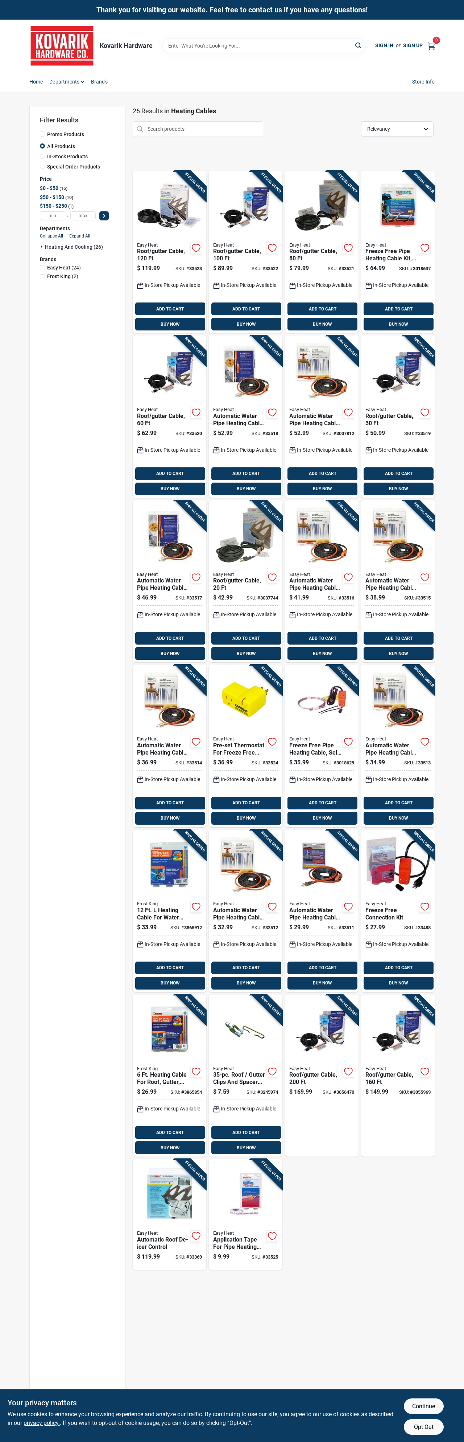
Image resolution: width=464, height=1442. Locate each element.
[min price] (52, 215)
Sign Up (413, 45)
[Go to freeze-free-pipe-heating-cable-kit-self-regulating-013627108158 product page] (398, 252)
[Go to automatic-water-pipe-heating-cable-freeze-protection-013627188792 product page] (398, 581)
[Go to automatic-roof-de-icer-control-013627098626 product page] (169, 1214)
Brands (99, 82)
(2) (62, 276)
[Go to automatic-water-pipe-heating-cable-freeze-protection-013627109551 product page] (322, 581)
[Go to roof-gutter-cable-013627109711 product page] (169, 417)
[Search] (358, 45)
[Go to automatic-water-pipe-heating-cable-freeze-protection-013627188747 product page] (322, 911)
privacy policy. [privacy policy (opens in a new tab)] (42, 1422)
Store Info (423, 82)
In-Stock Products (67, 156)
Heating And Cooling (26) (74, 247)
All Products (61, 146)
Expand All (79, 236)
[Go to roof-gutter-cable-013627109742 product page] (169, 252)
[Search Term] (263, 45)
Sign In (384, 45)
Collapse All (51, 236)
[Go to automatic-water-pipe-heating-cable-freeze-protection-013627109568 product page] (169, 581)
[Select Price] (104, 215)
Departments (64, 82)
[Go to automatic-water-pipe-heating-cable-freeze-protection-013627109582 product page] (322, 417)
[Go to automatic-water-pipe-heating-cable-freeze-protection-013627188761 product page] (398, 746)
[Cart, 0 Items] (431, 45)
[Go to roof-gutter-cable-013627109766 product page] (322, 1076)
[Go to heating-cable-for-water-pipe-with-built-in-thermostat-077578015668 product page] (169, 911)
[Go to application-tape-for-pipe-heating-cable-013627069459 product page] (245, 1214)
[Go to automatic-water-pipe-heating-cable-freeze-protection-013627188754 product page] (245, 911)
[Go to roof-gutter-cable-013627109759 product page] (398, 1076)
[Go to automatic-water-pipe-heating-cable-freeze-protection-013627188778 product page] (169, 746)
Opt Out (424, 1426)
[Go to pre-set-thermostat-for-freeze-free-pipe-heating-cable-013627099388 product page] (245, 746)
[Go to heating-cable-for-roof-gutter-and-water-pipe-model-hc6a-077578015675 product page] (169, 1076)
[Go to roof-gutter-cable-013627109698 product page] (245, 581)
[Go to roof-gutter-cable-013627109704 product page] (398, 417)
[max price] (83, 215)
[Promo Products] (42, 134)
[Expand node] (42, 246)
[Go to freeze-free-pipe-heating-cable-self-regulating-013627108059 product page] (322, 746)
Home (36, 82)
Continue (423, 1406)
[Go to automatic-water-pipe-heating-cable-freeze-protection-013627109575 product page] (245, 417)
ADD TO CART (170, 309)
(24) (64, 268)
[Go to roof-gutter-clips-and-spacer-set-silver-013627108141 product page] (245, 1076)
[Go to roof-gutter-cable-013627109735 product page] (245, 252)
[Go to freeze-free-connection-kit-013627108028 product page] (398, 911)
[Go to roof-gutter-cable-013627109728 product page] (322, 252)
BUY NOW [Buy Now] (170, 324)
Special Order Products (73, 166)
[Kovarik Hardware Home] (62, 46)
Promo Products (65, 134)
